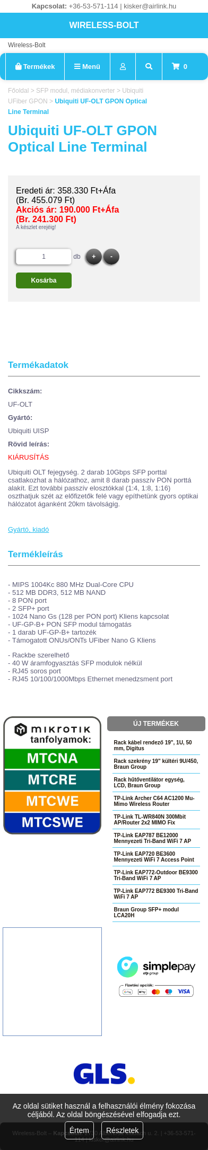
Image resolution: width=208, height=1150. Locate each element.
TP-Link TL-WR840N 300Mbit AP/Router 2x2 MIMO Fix (150, 820)
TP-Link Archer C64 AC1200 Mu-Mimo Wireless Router (154, 801)
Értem (79, 1130)
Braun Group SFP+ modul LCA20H (146, 912)
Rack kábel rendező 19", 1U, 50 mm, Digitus (153, 745)
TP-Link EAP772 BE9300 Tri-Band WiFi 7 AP (156, 894)
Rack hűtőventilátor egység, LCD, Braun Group (149, 782)
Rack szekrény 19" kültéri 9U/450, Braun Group (156, 764)
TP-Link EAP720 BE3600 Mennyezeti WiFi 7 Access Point (154, 857)
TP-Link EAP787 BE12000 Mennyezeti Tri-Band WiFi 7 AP (153, 838)
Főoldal (18, 90)
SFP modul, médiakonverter (75, 90)
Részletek (122, 1130)
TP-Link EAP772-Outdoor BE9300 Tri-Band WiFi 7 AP (156, 875)
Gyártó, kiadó (28, 529)
